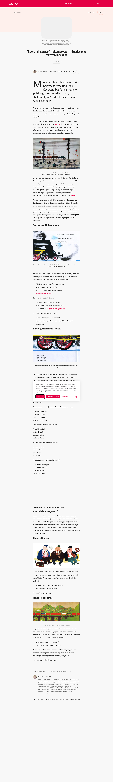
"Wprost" (73, 195)
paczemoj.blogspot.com (57, 309)
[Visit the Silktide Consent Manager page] (76, 397)
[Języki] (100, 12)
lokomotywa (55, 699)
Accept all (40, 396)
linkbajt (72, 699)
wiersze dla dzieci (64, 699)
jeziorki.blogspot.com (43, 293)
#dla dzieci (56, 61)
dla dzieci (77, 699)
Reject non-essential (53, 396)
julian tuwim (48, 699)
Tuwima (57, 124)
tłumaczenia (40, 699)
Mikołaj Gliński (42, 71)
